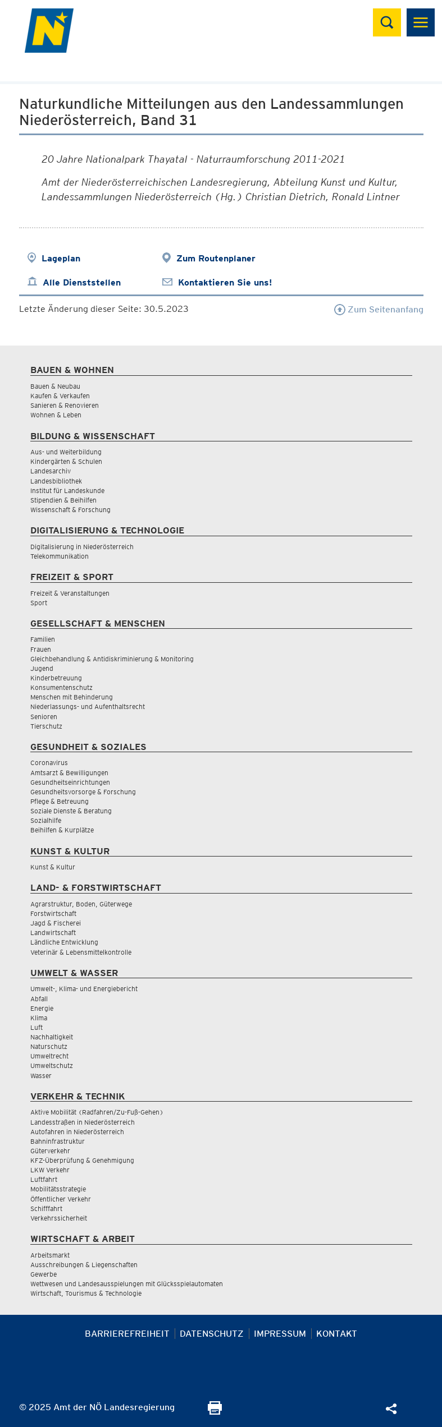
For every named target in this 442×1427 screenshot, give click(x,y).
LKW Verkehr (50, 1170)
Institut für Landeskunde (67, 490)
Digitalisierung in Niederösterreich (82, 546)
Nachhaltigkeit (51, 1037)
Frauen (40, 649)
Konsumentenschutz (61, 687)
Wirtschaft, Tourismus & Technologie (86, 1293)
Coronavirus (49, 762)
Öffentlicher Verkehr (60, 1199)
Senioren (43, 716)
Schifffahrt (46, 1208)
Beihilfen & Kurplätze (62, 830)
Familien (42, 639)
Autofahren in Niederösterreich (77, 1131)
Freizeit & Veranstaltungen (70, 593)
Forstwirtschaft (53, 913)
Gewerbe (43, 1274)
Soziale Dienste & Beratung (71, 811)
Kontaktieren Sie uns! (225, 282)
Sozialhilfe (45, 820)
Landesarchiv (50, 471)
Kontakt (336, 1333)
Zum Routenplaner (216, 258)
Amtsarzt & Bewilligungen (69, 772)
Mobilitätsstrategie (58, 1189)
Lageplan (61, 258)
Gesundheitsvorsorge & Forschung (83, 792)
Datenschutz (212, 1333)
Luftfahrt (43, 1179)
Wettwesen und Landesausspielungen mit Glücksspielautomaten (126, 1283)
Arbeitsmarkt (50, 1255)
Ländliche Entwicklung (64, 942)
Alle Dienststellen (82, 282)
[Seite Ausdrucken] (215, 1411)
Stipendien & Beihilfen (63, 500)
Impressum (280, 1333)
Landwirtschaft (53, 932)
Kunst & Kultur (52, 867)
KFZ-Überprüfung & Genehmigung (82, 1160)
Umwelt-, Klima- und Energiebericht (84, 988)
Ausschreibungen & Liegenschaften (84, 1264)
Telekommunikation (59, 556)
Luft (36, 1027)
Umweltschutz (51, 1065)
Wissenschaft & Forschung (70, 509)
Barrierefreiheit (127, 1333)
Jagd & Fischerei (55, 923)
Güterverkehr (50, 1151)
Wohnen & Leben (55, 415)
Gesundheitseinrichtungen (70, 782)
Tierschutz (46, 726)
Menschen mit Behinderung (71, 697)
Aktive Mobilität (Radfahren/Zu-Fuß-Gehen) (96, 1112)
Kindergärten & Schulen (66, 461)
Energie (41, 1008)
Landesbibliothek (56, 481)
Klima (38, 1018)
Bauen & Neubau (55, 386)
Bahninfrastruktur (57, 1141)
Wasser (41, 1075)
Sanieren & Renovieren (64, 405)
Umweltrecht (49, 1056)
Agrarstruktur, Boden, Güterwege (81, 904)
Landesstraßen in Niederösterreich (82, 1122)
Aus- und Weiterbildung (66, 452)
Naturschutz (48, 1046)
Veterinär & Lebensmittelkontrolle (80, 952)
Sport (38, 603)
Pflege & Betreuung (59, 801)
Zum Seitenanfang (378, 309)
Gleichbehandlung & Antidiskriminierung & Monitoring (112, 659)
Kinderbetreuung (56, 678)
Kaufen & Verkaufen (60, 396)
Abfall (39, 999)
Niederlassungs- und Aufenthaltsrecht (87, 706)
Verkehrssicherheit (58, 1218)
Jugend (41, 668)
